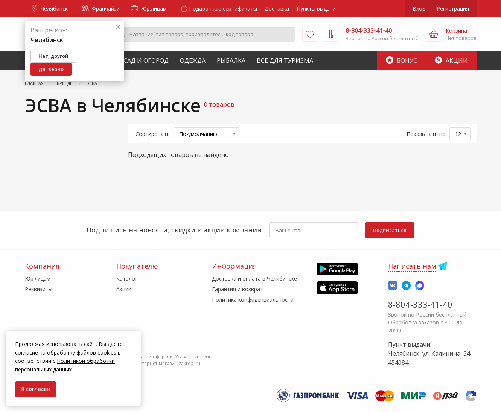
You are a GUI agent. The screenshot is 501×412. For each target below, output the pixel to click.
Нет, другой (53, 56)
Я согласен (35, 388)
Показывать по (426, 133)
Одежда (193, 60)
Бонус (401, 60)
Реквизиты (38, 289)
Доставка (277, 8)
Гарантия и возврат (237, 289)
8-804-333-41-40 (420, 304)
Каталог (126, 278)
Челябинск (50, 8)
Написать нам (412, 265)
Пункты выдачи (316, 8)
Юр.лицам (149, 8)
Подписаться (390, 230)
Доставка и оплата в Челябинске (254, 278)
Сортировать (153, 133)
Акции (451, 60)
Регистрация (453, 8)
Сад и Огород (146, 60)
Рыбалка (231, 60)
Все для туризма (285, 60)
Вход (419, 8)
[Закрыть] (118, 27)
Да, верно (51, 69)
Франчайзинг (103, 8)
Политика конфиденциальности (253, 299)
